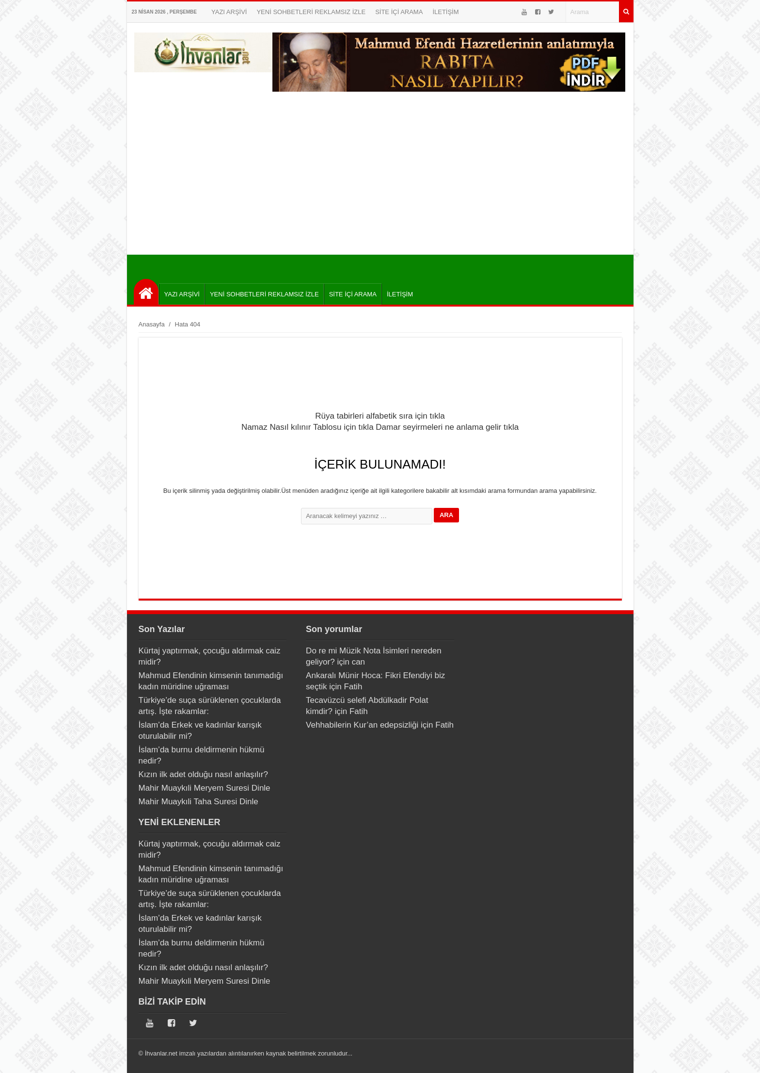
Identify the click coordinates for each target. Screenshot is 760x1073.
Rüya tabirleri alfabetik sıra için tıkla (379, 416)
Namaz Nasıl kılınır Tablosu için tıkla (307, 427)
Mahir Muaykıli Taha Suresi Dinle (198, 801)
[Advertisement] (380, 172)
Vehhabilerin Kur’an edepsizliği (362, 725)
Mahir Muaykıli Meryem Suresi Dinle (204, 788)
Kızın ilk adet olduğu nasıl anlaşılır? (203, 774)
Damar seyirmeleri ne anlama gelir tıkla (447, 427)
